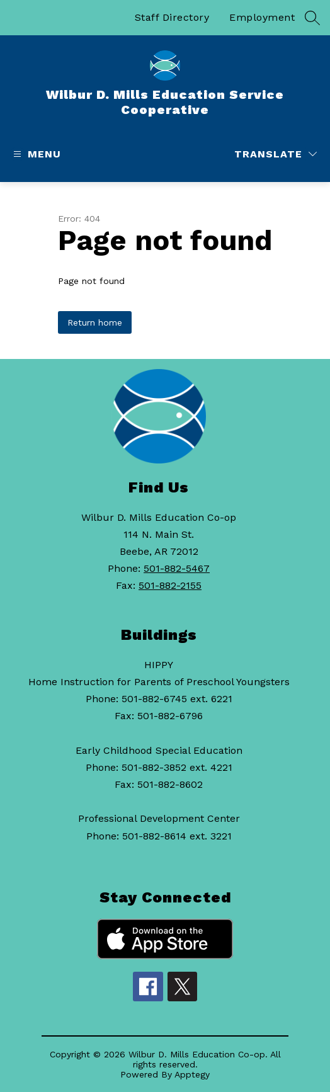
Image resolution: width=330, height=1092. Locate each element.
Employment (262, 17)
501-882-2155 (170, 585)
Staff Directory (172, 17)
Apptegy (192, 1074)
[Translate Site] (275, 154)
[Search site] (312, 17)
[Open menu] (35, 154)
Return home (94, 322)
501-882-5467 (177, 568)
